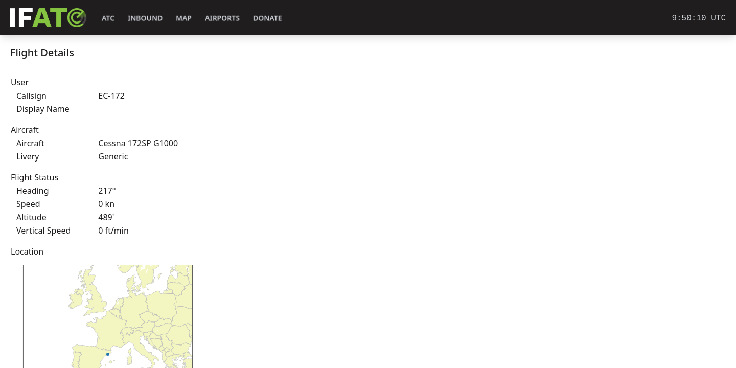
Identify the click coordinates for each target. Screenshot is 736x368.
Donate (267, 18)
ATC (108, 18)
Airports (222, 18)
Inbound (145, 18)
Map (184, 18)
